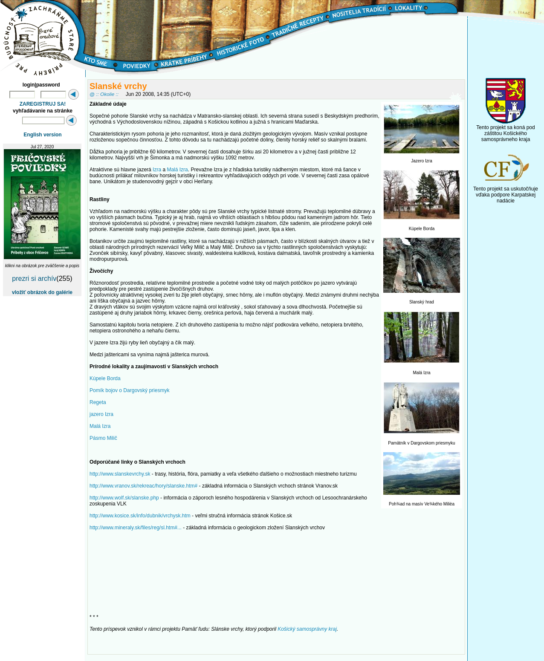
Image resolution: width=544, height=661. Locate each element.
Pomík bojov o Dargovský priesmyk (129, 390)
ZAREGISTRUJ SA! (43, 104)
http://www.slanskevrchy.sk (120, 474)
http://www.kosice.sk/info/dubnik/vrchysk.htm (140, 516)
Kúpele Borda (105, 378)
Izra (157, 170)
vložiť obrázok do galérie (42, 292)
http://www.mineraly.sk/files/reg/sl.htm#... (136, 528)
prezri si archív (34, 278)
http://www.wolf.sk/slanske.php (124, 498)
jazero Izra (101, 414)
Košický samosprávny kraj (307, 629)
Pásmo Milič (103, 438)
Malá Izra (177, 170)
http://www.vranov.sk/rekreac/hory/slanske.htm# (143, 486)
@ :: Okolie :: (104, 94)
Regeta (98, 402)
